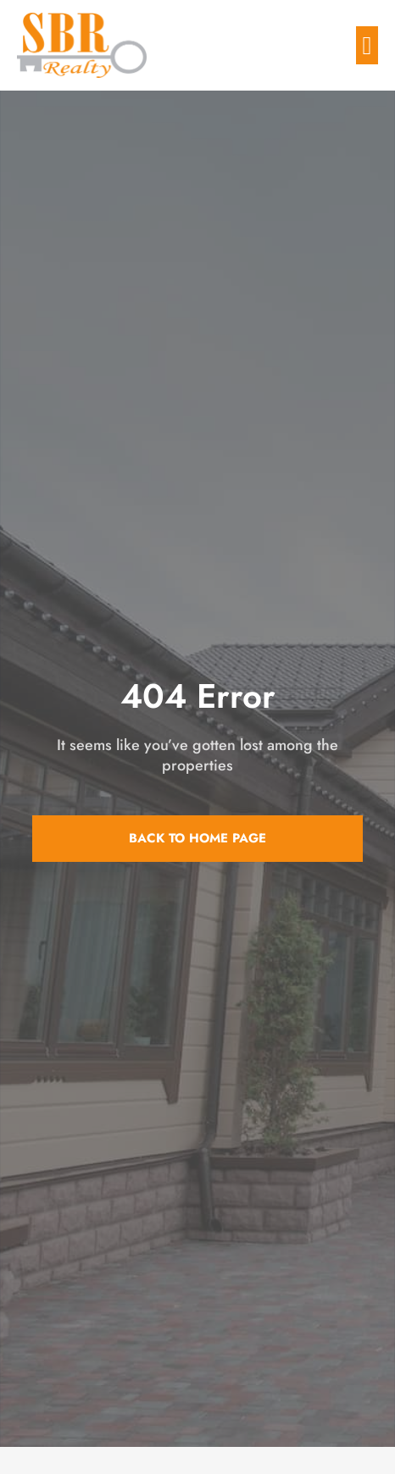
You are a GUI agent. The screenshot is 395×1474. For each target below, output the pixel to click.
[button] (367, 45)
